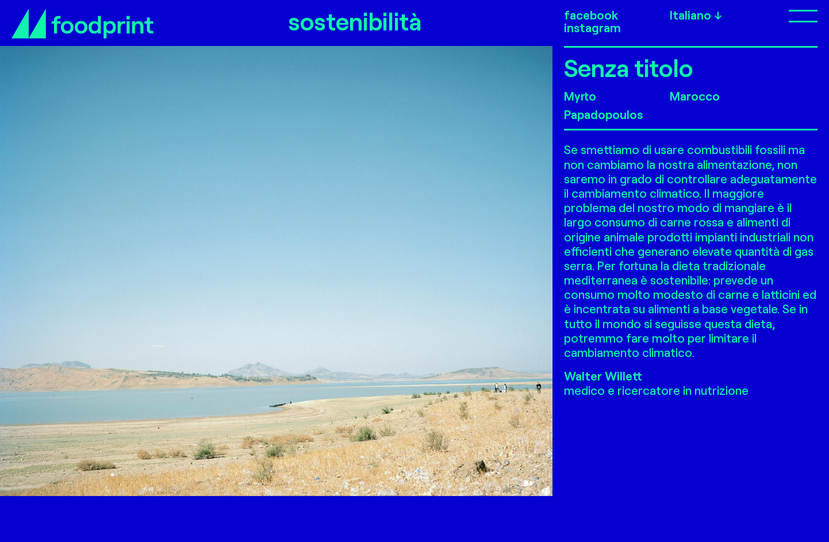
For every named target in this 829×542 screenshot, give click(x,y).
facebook (591, 15)
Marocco (695, 96)
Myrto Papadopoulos (603, 105)
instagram (592, 27)
